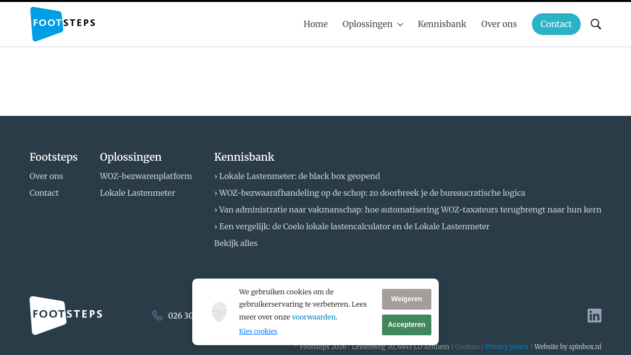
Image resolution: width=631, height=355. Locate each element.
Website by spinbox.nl (567, 347)
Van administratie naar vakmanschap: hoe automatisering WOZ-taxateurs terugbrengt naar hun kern (410, 209)
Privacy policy (507, 347)
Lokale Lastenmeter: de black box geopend (299, 176)
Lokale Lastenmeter (137, 193)
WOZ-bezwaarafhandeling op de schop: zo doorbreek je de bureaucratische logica (372, 193)
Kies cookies (258, 331)
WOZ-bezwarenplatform (146, 176)
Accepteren (406, 324)
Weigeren (406, 299)
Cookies (467, 347)
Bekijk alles (236, 243)
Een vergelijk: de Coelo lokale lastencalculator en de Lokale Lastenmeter (354, 226)
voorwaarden (314, 317)
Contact (44, 193)
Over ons (46, 176)
